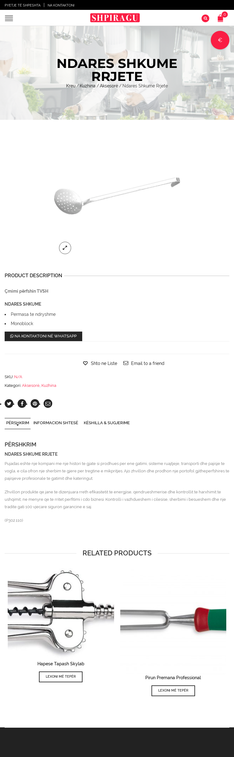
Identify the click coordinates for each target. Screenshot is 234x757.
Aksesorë (109, 85)
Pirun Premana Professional (173, 677)
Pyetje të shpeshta (22, 5)
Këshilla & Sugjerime (107, 422)
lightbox (65, 248)
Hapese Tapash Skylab (60, 663)
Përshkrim (17, 422)
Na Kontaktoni (61, 5)
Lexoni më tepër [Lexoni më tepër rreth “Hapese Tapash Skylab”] (61, 677)
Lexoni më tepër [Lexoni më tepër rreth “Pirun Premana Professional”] (173, 690)
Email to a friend (147, 363)
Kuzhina (88, 85)
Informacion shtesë (55, 422)
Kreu (70, 85)
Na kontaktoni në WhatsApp (43, 336)
